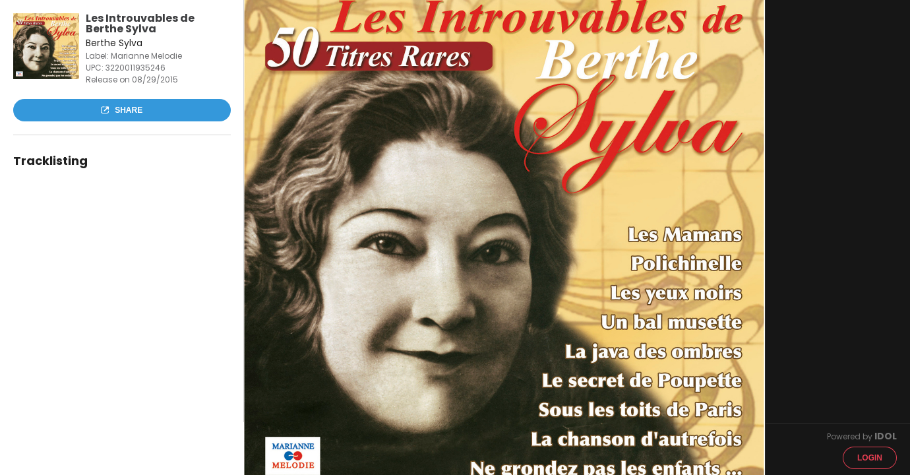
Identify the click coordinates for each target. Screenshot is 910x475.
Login (869, 457)
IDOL (885, 436)
